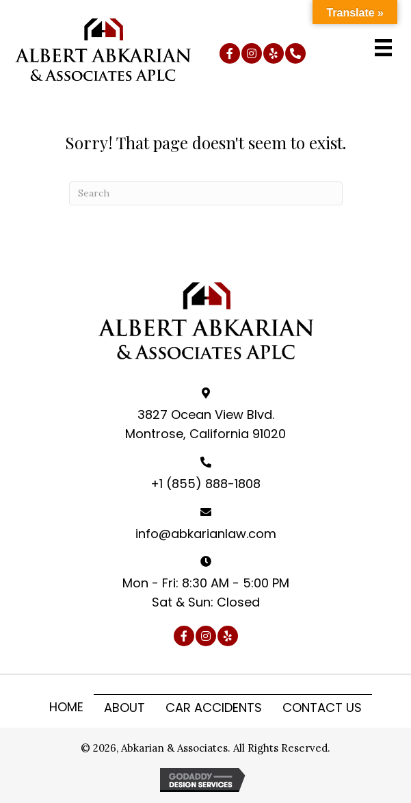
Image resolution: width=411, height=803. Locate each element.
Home (66, 706)
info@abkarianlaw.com (205, 533)
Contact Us (322, 707)
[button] (230, 53)
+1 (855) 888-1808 (205, 483)
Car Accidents (213, 707)
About (124, 707)
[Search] (206, 193)
